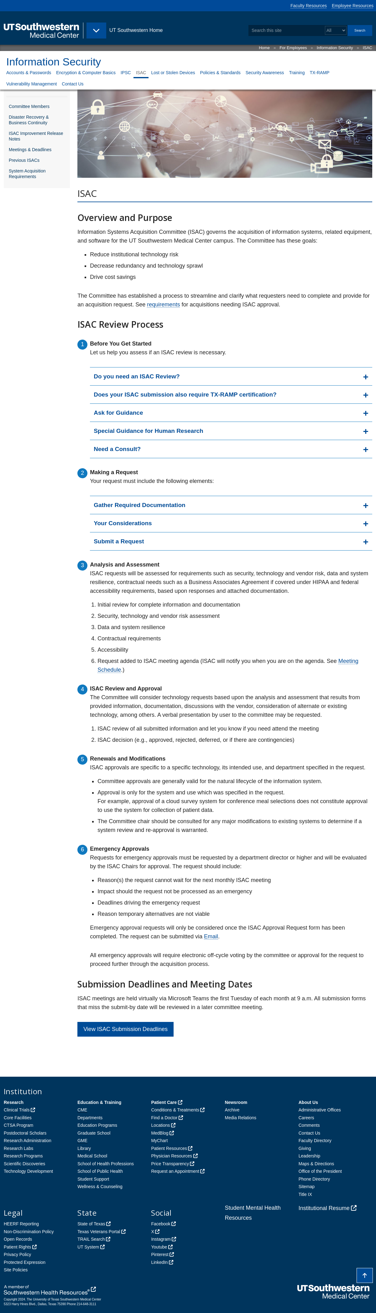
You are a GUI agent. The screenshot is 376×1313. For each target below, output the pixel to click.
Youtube (159, 1246)
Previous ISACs (24, 160)
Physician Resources (171, 1155)
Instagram (160, 1239)
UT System (88, 1246)
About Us (308, 1102)
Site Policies (16, 1269)
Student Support (93, 1179)
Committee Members (29, 106)
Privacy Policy (17, 1254)
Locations (160, 1125)
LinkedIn (159, 1262)
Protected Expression (24, 1262)
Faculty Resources (308, 5)
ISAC (367, 47)
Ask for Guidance (118, 412)
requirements (163, 304)
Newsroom (236, 1102)
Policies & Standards (220, 72)
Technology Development (28, 1171)
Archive (232, 1109)
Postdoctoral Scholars (25, 1133)
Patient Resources (169, 1148)
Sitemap (307, 1186)
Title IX (305, 1194)
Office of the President (320, 1171)
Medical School (92, 1155)
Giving (305, 1148)
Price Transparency (170, 1163)
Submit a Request (119, 541)
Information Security (335, 47)
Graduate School (93, 1133)
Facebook (160, 1223)
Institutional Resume (324, 1208)
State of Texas (91, 1223)
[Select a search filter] (336, 30)
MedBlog (159, 1133)
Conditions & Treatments (175, 1109)
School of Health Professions (105, 1163)
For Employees (293, 47)
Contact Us (72, 83)
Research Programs (23, 1155)
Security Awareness (265, 72)
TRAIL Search (91, 1239)
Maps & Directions (316, 1163)
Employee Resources (352, 5)
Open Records (18, 1239)
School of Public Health (100, 1171)
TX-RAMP (319, 72)
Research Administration (27, 1140)
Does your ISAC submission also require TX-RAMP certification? (185, 394)
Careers (306, 1117)
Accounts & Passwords (28, 72)
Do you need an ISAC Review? (137, 376)
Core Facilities (18, 1117)
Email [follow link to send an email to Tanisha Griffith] (211, 936)
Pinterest (159, 1254)
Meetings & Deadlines (30, 149)
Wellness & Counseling (100, 1186)
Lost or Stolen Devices (173, 72)
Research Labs (18, 1148)
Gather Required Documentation (139, 505)
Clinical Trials (16, 1109)
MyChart (159, 1140)
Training (297, 72)
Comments (309, 1125)
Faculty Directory (315, 1140)
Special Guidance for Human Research (148, 431)
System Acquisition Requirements (27, 173)
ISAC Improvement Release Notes (36, 136)
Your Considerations (123, 523)
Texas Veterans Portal (98, 1231)
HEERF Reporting (21, 1223)
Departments (89, 1117)
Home (264, 47)
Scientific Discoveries (24, 1163)
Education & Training (99, 1102)
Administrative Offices (320, 1109)
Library (84, 1148)
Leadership (309, 1155)
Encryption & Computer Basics (86, 72)
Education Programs (97, 1125)
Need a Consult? (117, 449)
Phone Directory (314, 1179)
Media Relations (240, 1117)
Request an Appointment (175, 1171)
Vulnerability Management (31, 83)
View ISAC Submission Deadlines (125, 1029)
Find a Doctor (164, 1117)
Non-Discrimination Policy (29, 1231)
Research (14, 1102)
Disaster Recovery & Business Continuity (29, 120)
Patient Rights (17, 1246)
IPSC (126, 72)
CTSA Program (18, 1125)
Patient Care (164, 1102)
